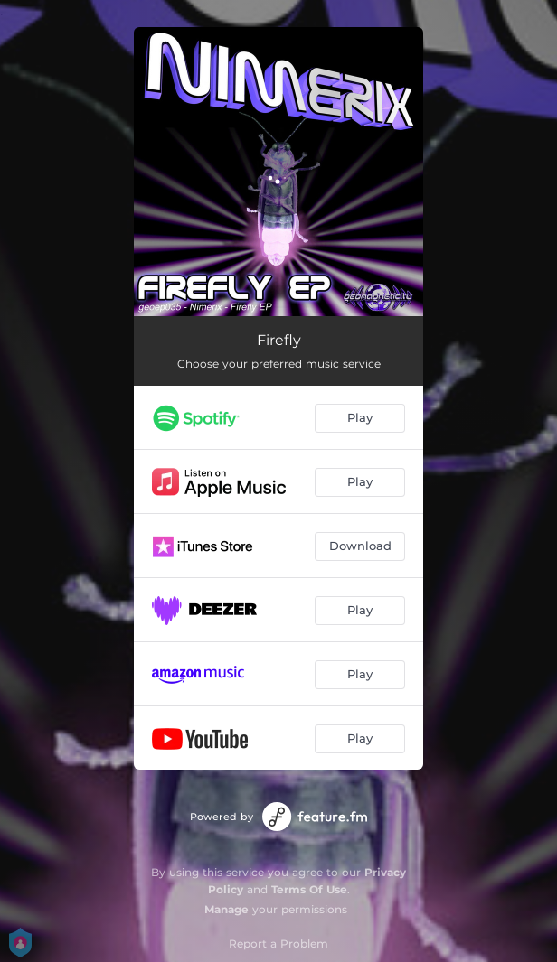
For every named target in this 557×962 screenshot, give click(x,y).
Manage (226, 909)
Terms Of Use (309, 889)
